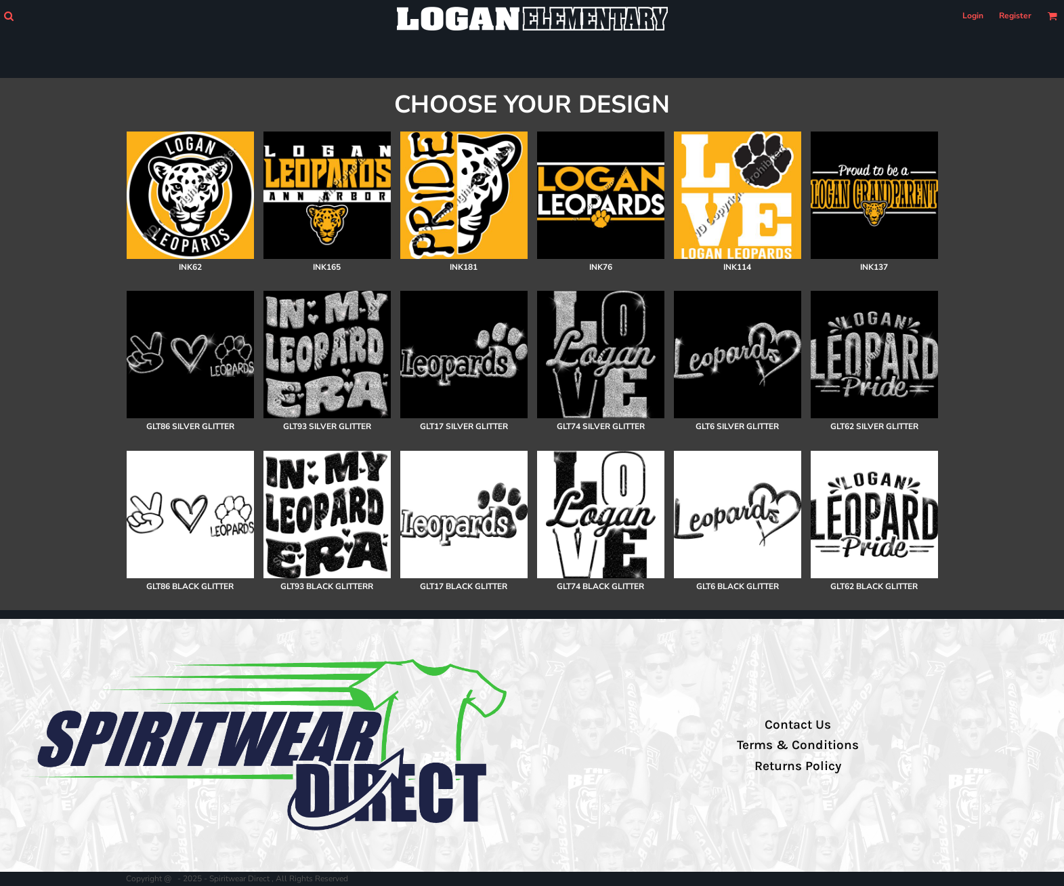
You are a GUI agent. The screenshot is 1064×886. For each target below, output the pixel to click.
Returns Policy (797, 766)
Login (972, 15)
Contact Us (798, 724)
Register (1015, 15)
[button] (8, 16)
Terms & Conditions (798, 745)
